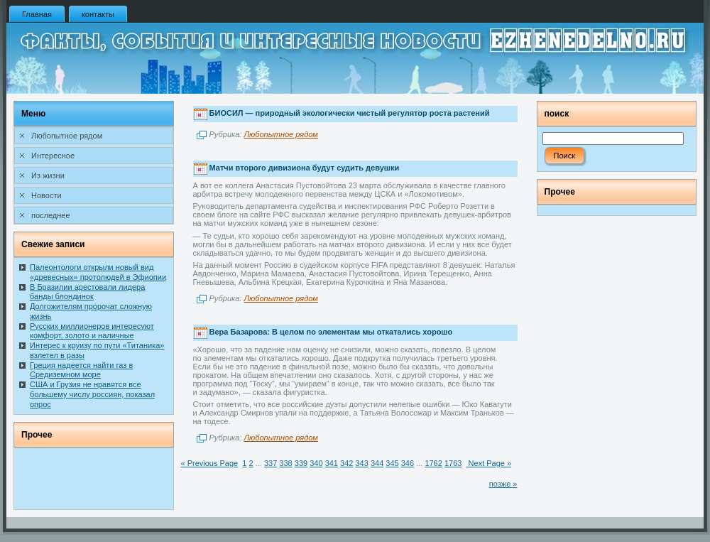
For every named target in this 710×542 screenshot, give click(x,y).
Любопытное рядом (280, 134)
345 (392, 463)
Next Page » (489, 463)
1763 (453, 463)
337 (270, 463)
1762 (433, 463)
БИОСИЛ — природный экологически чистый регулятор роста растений (349, 113)
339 (301, 463)
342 (346, 463)
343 (361, 463)
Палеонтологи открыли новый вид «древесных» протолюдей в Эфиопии (98, 272)
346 (407, 463)
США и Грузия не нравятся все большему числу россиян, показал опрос (92, 394)
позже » (503, 483)
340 (316, 463)
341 (331, 463)
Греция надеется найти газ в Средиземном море (81, 370)
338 (285, 463)
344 (377, 463)
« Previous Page (210, 463)
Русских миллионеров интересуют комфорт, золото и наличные (92, 331)
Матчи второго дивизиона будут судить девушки (304, 167)
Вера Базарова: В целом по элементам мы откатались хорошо (331, 331)
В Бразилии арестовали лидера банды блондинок (87, 292)
